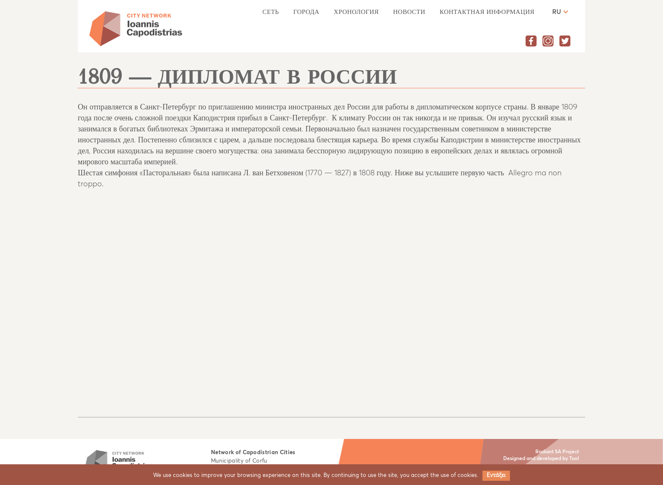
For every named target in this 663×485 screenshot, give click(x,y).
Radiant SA (548, 452)
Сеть (271, 12)
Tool (574, 458)
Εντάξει (496, 475)
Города (306, 12)
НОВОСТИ (409, 12)
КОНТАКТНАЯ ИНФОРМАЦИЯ (487, 12)
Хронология (356, 12)
